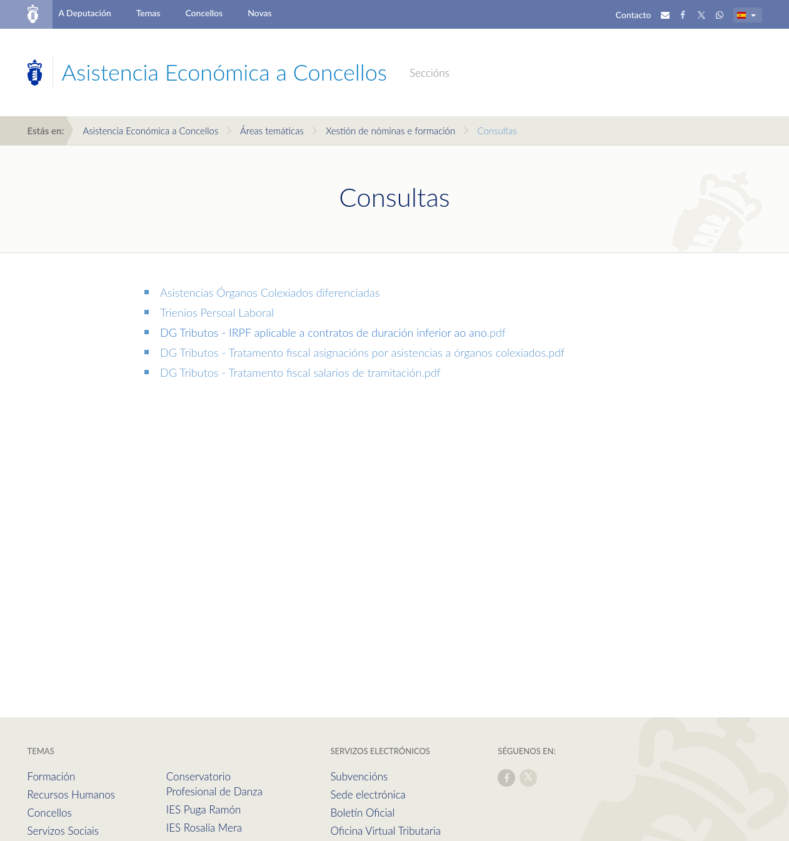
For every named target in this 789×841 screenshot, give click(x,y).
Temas (148, 12)
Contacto (633, 14)
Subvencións (359, 776)
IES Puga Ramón (203, 809)
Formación (52, 776)
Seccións (430, 72)
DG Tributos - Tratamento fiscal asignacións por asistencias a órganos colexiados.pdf (362, 352)
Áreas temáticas (272, 130)
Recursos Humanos (71, 794)
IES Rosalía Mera (204, 827)
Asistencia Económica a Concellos (150, 130)
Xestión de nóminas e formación (390, 130)
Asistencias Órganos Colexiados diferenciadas (269, 292)
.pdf (496, 332)
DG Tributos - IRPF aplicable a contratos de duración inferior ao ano (323, 332)
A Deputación (84, 12)
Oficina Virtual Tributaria (385, 830)
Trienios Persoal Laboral (217, 312)
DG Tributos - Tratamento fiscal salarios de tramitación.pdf (300, 372)
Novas (259, 12)
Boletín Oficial (362, 812)
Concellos (204, 12)
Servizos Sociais (63, 830)
